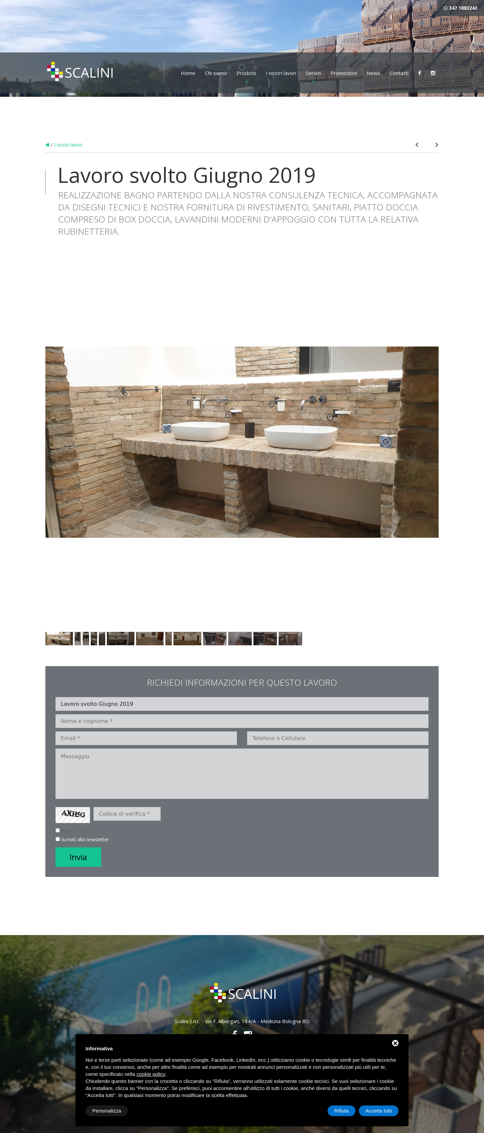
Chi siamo (216, 73)
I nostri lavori (281, 73)
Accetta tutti (378, 1111)
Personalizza (106, 1111)
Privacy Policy (76, 830)
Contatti (399, 73)
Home (188, 73)
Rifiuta (341, 1111)
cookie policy (150, 1074)
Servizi (313, 73)
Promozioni (344, 73)
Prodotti (246, 73)
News (373, 73)
